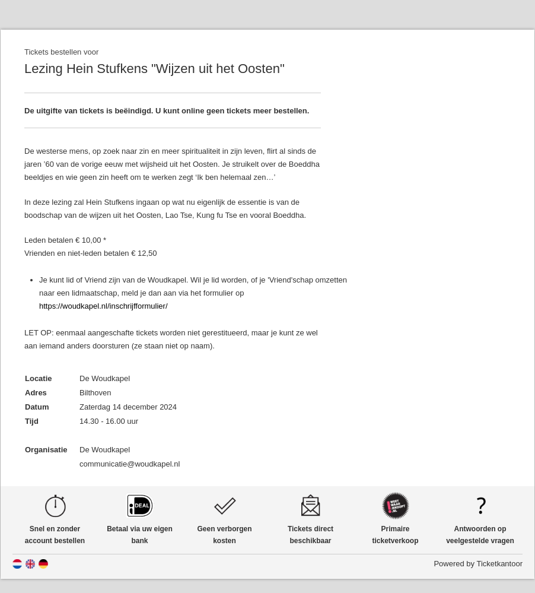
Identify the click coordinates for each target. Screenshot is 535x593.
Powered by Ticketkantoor (478, 563)
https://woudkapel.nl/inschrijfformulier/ (103, 306)
